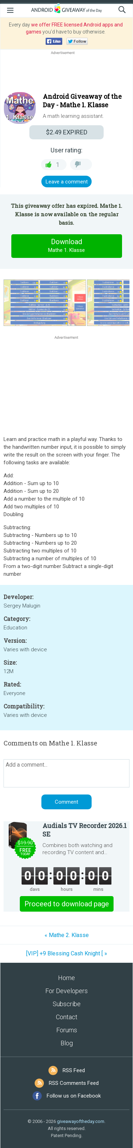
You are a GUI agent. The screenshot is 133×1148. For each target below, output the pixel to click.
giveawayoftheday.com (80, 1121)
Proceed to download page (66, 904)
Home (66, 977)
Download (66, 245)
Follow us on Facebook (74, 1096)
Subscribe (67, 1004)
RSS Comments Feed (74, 1083)
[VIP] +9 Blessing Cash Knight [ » (66, 953)
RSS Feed (74, 1070)
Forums (66, 1030)
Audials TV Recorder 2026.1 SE (84, 829)
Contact (66, 1017)
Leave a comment (67, 182)
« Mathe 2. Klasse (67, 935)
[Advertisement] (66, 73)
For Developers (66, 991)
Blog (66, 1043)
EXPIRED (66, 132)
